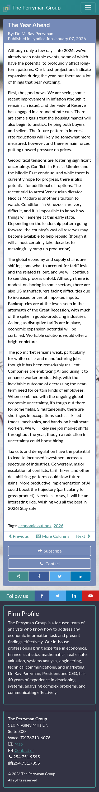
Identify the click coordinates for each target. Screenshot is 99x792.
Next (84, 536)
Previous (18, 536)
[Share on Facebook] (39, 576)
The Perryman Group (32, 8)
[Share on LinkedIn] (80, 576)
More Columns (52, 536)
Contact (49, 563)
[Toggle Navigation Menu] (88, 7)
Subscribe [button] (49, 550)
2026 (58, 525)
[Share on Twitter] (59, 576)
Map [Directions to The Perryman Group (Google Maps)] (19, 743)
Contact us (24, 750)
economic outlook (35, 525)
